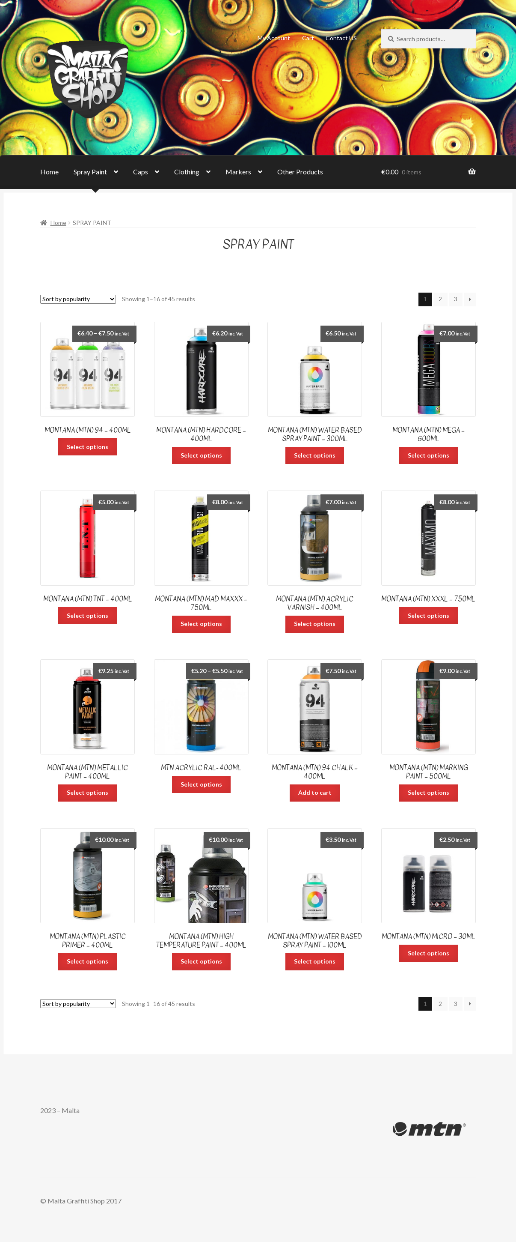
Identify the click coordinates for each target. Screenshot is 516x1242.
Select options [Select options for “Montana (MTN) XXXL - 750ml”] (428, 615)
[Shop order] (78, 299)
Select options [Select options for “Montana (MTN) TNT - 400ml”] (87, 615)
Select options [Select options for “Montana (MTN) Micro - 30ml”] (428, 953)
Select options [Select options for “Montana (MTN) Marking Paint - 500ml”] (428, 792)
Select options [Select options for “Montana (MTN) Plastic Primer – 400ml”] (87, 961)
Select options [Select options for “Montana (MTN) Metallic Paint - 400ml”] (87, 792)
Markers (238, 172)
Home (49, 172)
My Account (274, 38)
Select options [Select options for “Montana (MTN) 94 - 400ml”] (87, 446)
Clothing (186, 172)
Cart (308, 38)
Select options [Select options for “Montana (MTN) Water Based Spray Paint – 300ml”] (314, 455)
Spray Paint (90, 172)
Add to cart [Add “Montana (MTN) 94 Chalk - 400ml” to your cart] (315, 792)
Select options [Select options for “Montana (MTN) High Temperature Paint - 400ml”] (201, 961)
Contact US (341, 38)
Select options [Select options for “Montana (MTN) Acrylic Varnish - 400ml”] (314, 623)
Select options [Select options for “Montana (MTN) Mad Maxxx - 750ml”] (201, 623)
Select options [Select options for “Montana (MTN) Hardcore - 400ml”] (201, 455)
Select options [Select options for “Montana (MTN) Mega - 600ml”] (428, 455)
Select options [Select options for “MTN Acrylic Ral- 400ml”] (201, 784)
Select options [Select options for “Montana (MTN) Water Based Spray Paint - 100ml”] (314, 961)
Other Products (300, 172)
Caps (140, 172)
